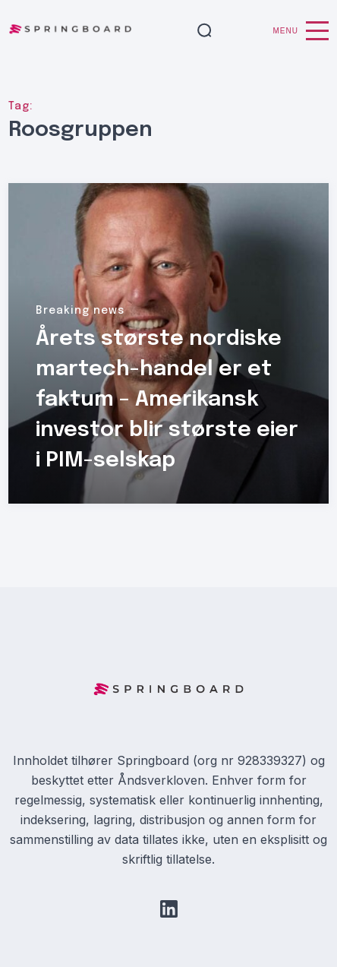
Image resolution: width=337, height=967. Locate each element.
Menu (301, 30)
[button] (204, 31)
